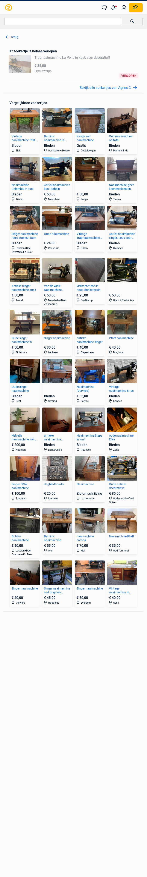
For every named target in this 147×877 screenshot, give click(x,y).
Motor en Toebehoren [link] (19, 681)
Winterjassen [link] (13, 758)
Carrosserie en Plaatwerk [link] (21, 674)
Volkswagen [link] (82, 652)
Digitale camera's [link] (16, 632)
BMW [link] (77, 632)
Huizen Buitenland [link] (86, 716)
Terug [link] (14, 37)
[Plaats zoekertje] (136, 7)
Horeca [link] (78, 739)
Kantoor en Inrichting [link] (88, 745)
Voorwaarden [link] (121, 814)
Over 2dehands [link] (53, 834)
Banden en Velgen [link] (17, 668)
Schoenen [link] (11, 752)
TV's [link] (8, 652)
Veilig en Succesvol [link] (64, 814)
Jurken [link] (9, 739)
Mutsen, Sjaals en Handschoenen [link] (27, 745)
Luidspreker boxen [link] (17, 639)
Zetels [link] (9, 703)
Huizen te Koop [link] (84, 703)
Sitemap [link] (98, 834)
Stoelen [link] (10, 716)
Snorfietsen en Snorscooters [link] (92, 687)
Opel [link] (77, 639)
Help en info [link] (95, 814)
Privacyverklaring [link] (40, 822)
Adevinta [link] (78, 834)
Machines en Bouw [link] (86, 752)
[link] (9, 7)
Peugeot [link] (79, 645)
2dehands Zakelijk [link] (29, 814)
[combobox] (63, 21)
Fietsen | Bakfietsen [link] (86, 674)
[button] (114, 7)
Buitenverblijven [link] (84, 722)
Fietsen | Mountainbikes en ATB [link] (94, 681)
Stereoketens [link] (14, 645)
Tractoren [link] (80, 758)
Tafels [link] (9, 722)
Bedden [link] (10, 710)
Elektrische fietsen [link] (86, 668)
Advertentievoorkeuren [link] (103, 822)
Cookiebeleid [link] (69, 822)
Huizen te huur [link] (83, 710)
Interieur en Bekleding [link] (19, 687)
